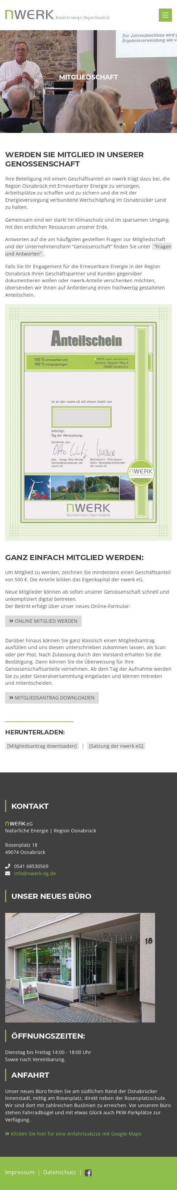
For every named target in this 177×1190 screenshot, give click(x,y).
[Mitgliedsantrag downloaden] (42, 746)
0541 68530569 (31, 866)
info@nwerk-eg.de (35, 873)
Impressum (20, 1172)
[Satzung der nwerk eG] (116, 746)
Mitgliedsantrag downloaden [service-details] (52, 697)
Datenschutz (59, 1172)
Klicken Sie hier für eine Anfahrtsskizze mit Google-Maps (73, 1133)
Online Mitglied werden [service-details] (43, 621)
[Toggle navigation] (165, 15)
